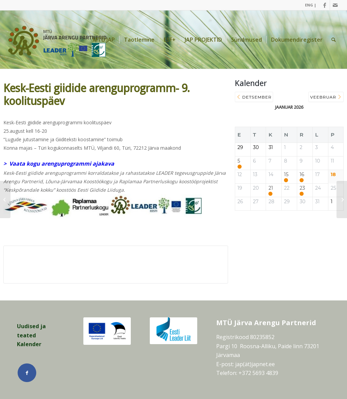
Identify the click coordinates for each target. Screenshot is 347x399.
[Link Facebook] (325, 5)
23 (302, 188)
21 (270, 188)
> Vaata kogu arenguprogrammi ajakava (58, 163)
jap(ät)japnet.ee (255, 364)
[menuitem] (309, 5)
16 (302, 174)
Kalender (29, 344)
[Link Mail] (335, 5)
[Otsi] (333, 39)
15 (286, 174)
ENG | (310, 4)
